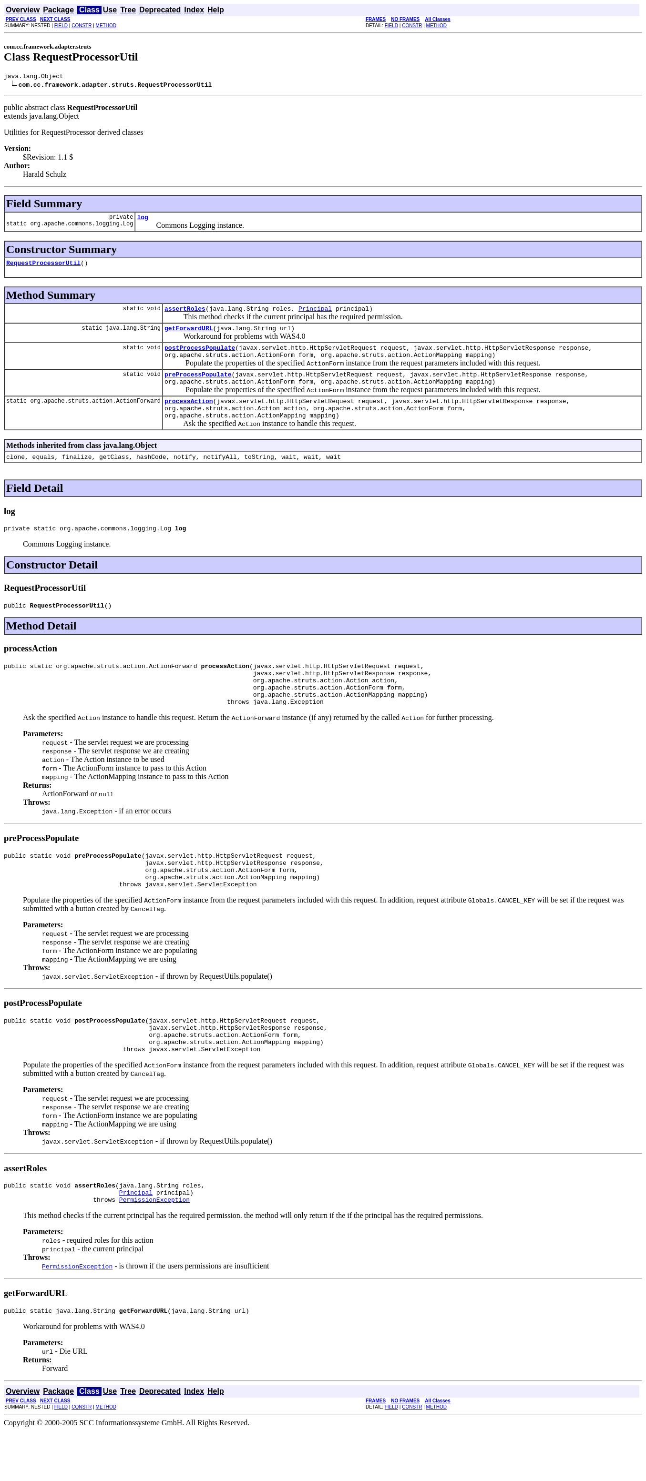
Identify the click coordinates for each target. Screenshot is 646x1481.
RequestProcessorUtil (43, 267)
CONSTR (82, 25)
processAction (188, 415)
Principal (315, 314)
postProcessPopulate (199, 356)
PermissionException (154, 1248)
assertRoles (184, 314)
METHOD (106, 25)
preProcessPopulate (197, 385)
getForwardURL (188, 335)
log (142, 219)
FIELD (61, 25)
